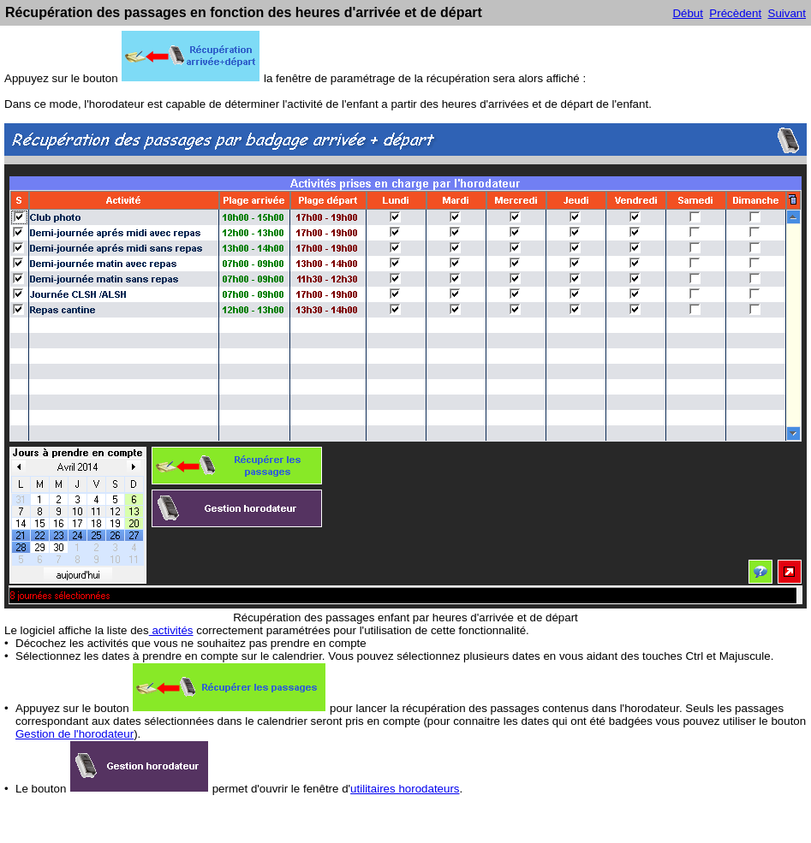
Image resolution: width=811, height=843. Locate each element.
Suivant (787, 13)
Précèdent (735, 13)
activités (171, 630)
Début (687, 13)
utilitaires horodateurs (404, 788)
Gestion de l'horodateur (74, 733)
